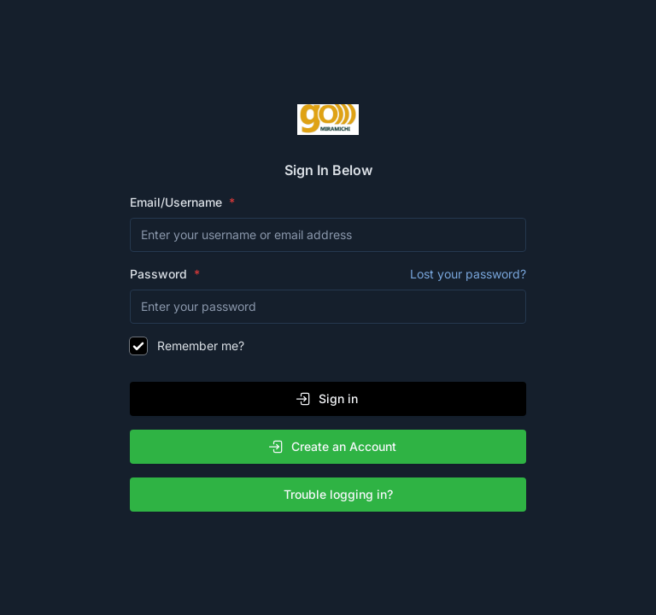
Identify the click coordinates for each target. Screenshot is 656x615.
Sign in (326, 398)
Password (328, 274)
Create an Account (331, 446)
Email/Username (178, 202)
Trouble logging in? (331, 494)
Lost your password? (468, 273)
